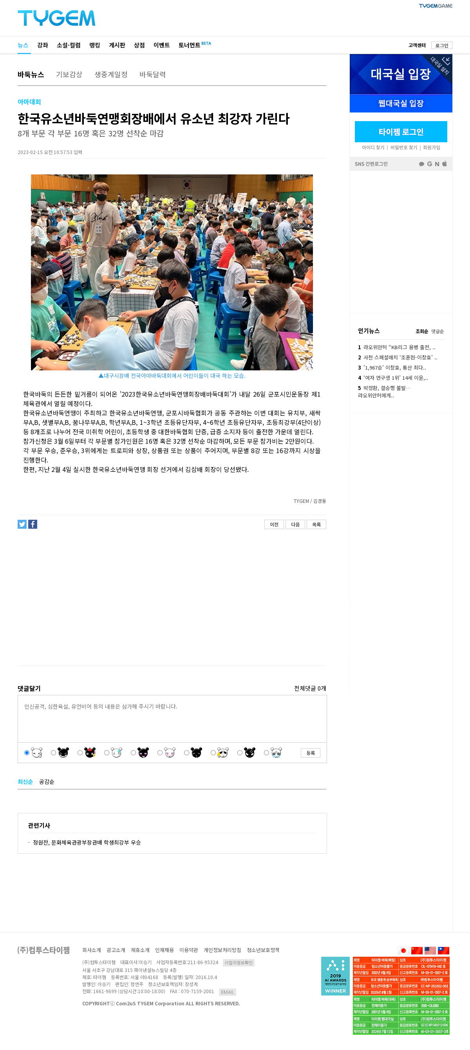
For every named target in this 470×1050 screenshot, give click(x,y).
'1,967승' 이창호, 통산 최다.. (392, 367)
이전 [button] (274, 524)
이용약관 (188, 950)
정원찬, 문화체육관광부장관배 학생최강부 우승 (87, 842)
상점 (139, 45)
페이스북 (401, 241)
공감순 (46, 781)
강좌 (42, 45)
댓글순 (437, 331)
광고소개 (116, 950)
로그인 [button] (442, 45)
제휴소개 (140, 950)
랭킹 (94, 45)
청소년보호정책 (263, 950)
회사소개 (91, 950)
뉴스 (23, 45)
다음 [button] (295, 524)
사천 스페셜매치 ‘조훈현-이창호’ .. (397, 357)
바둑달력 (152, 74)
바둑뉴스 (31, 74)
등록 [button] (310, 752)
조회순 (422, 331)
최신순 (25, 781)
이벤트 (162, 45)
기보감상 (69, 74)
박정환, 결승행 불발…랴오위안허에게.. (384, 391)
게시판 (117, 45)
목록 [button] (316, 524)
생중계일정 (111, 74)
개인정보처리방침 (222, 950)
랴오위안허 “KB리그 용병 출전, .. (397, 347)
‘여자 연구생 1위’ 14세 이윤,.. (393, 377)
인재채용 (164, 950)
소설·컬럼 (69, 45)
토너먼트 (190, 45)
